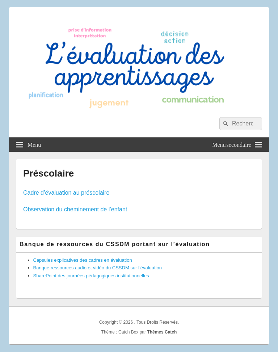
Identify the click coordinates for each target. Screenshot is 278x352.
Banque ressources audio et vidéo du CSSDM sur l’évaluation (97, 267)
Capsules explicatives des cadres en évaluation (82, 260)
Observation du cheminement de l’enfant (75, 209)
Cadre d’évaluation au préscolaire (66, 193)
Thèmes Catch (162, 332)
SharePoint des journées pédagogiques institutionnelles (91, 275)
